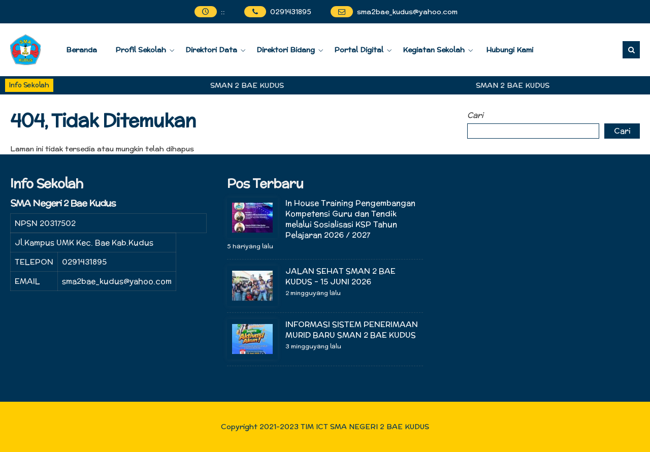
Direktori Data (211, 50)
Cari (475, 115)
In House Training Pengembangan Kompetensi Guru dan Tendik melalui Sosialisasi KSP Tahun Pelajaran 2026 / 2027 (350, 219)
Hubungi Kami (509, 50)
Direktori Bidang (285, 50)
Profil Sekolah (140, 50)
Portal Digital (358, 50)
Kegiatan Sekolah (434, 50)
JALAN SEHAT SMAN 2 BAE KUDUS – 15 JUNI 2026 (340, 276)
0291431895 (290, 12)
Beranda (81, 50)
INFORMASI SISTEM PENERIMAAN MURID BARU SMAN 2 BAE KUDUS (351, 329)
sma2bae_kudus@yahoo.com (407, 12)
